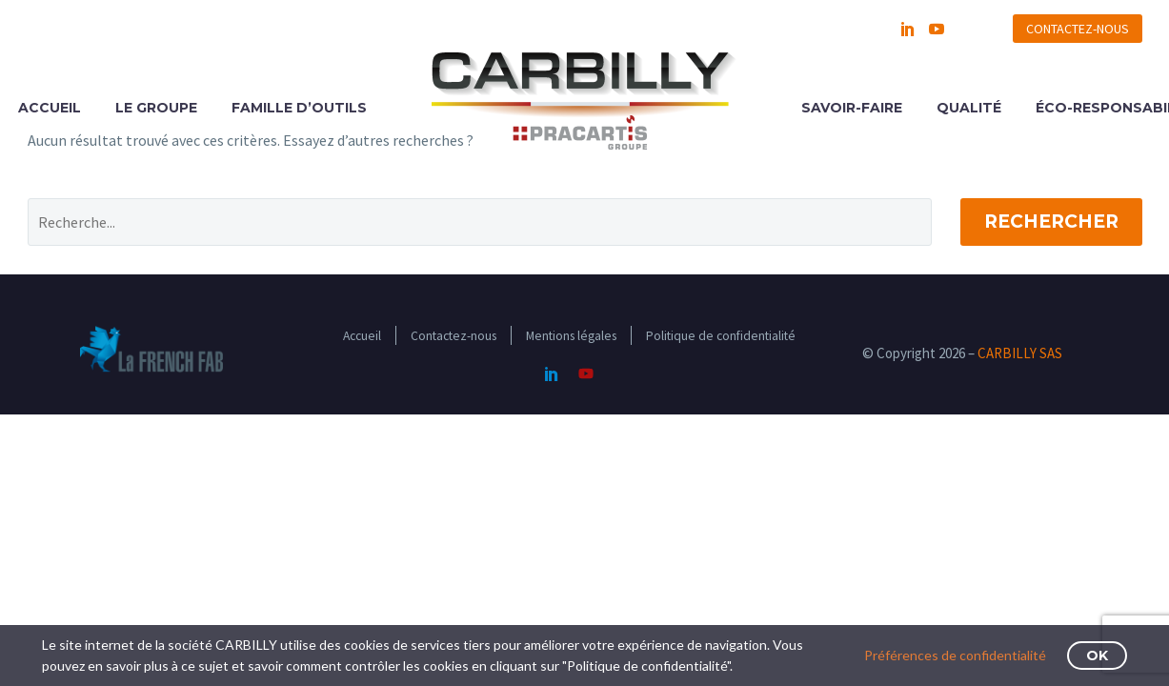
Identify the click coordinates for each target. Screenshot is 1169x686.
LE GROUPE (156, 107)
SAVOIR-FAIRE (851, 107)
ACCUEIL (49, 107)
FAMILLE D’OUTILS (299, 107)
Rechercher (1051, 221)
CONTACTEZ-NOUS (1077, 28)
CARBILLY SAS (1020, 353)
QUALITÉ (969, 107)
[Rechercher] (480, 222)
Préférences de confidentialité (955, 655)
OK (1097, 655)
